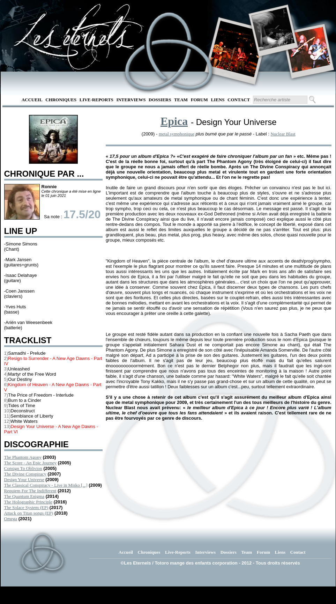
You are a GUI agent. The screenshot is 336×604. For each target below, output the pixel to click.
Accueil (32, 99)
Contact (238, 99)
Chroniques (60, 99)
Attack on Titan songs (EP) (28, 513)
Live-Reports (96, 99)
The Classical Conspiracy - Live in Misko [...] (46, 485)
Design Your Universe (24, 479)
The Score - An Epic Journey (30, 462)
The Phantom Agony (23, 457)
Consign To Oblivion (23, 468)
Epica (174, 121)
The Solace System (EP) (26, 507)
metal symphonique (176, 134)
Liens (217, 99)
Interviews (130, 99)
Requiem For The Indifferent (30, 490)
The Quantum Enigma (24, 496)
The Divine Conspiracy (25, 474)
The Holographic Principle (28, 501)
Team (181, 99)
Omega (10, 518)
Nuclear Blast (282, 134)
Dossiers (160, 99)
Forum (199, 99)
